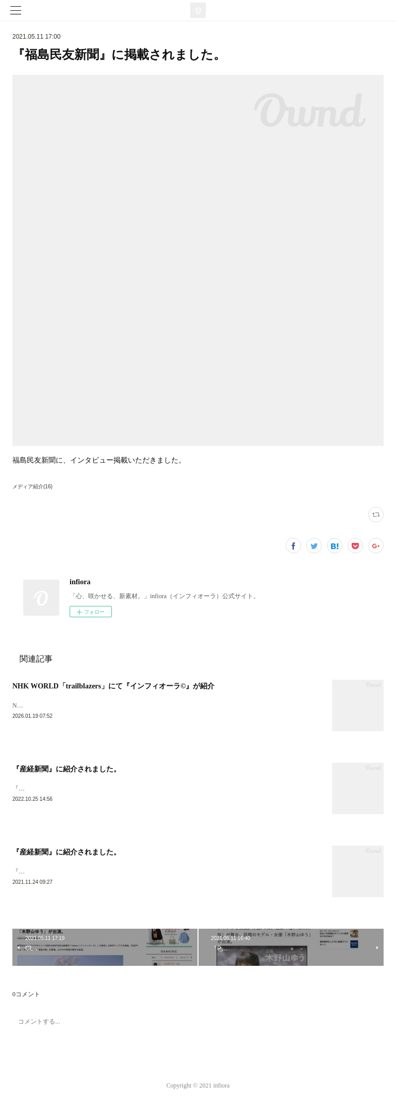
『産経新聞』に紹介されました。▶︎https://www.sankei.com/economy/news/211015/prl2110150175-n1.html (151, 873)
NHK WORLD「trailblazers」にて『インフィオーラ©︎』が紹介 (113, 686)
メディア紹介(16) (32, 486)
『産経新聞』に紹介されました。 (66, 770)
